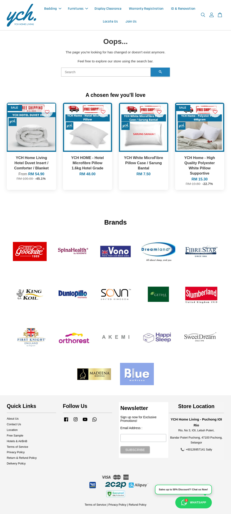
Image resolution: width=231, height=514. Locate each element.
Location (12, 430)
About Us (12, 418)
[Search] (106, 72)
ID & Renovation (183, 8)
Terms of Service (17, 446)
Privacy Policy (16, 452)
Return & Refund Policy (22, 457)
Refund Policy (137, 504)
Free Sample (15, 435)
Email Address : (131, 428)
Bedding (52, 8)
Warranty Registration (146, 8)
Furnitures (78, 8)
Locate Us (110, 21)
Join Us (130, 21)
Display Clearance (108, 8)
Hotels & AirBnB (17, 441)
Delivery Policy (16, 463)
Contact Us (14, 424)
